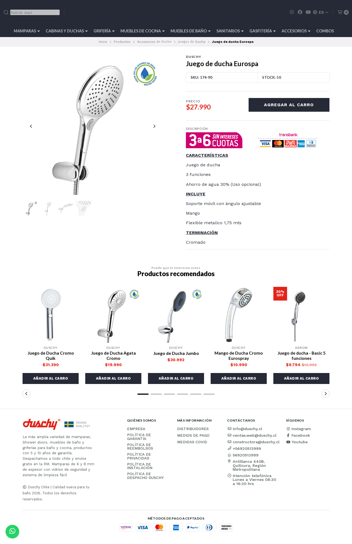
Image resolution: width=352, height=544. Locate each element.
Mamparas (27, 31)
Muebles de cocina (142, 31)
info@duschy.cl (244, 429)
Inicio (103, 42)
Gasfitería (262, 31)
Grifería (104, 31)
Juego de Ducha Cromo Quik (50, 355)
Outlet (188, 43)
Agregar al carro (289, 104)
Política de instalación (139, 466)
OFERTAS (165, 43)
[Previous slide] (31, 126)
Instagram (298, 429)
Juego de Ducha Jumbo (176, 353)
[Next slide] (154, 126)
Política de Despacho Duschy (145, 476)
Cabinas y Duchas (67, 31)
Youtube (297, 442)
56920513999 (242, 455)
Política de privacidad (139, 456)
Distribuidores (193, 429)
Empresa (136, 429)
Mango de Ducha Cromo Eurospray (238, 355)
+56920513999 (244, 448)
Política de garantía (139, 437)
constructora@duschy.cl (253, 442)
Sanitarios (230, 31)
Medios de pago (193, 436)
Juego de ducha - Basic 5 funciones (301, 355)
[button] (51, 378)
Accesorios (296, 31)
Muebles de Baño (190, 31)
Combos (325, 31)
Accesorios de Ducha (154, 42)
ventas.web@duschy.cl (251, 435)
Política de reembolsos (140, 446)
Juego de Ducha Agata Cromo (113, 355)
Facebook (298, 435)
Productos (122, 42)
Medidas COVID (192, 442)
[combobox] (31, 12)
